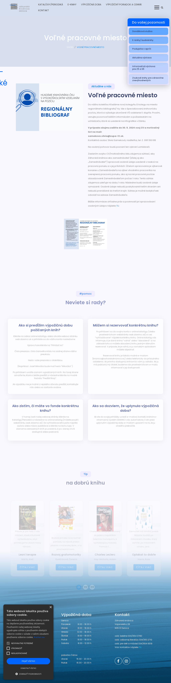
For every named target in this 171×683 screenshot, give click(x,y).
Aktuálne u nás (101, 87)
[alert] (28, 642)
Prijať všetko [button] (28, 661)
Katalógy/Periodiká (50, 4)
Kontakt (43, 10)
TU (117, 205)
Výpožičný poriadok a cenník (124, 4)
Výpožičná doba (91, 4)
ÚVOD (70, 49)
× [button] (50, 607)
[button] (28, 673)
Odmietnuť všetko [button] (28, 668)
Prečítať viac (39, 637)
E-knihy (72, 4)
